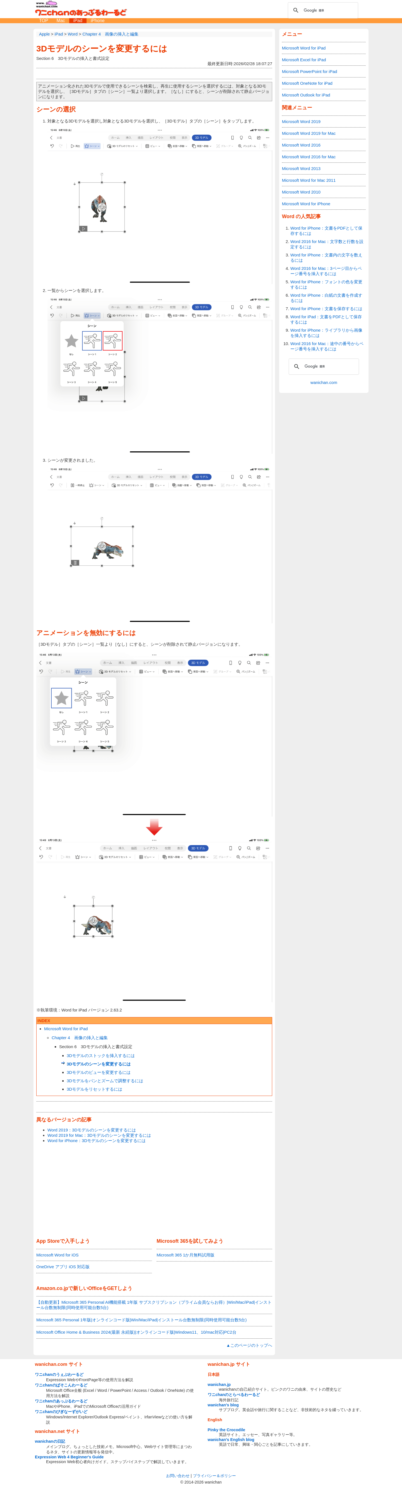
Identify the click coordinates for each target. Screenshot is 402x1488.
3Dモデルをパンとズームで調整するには (105, 1080)
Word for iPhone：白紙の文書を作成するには (326, 298)
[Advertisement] (154, 1191)
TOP (43, 20)
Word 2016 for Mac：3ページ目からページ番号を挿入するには (326, 271)
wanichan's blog (223, 1405)
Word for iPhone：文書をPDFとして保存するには (326, 231)
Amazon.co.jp (52, 1288)
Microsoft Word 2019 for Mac (309, 133)
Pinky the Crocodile (226, 1430)
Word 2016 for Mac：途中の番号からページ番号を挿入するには (326, 346)
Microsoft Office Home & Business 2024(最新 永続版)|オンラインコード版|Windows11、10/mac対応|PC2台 (136, 1332)
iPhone (98, 20)
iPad (77, 20)
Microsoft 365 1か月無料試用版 (186, 1255)
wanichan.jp (219, 1384)
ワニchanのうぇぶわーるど (59, 1374)
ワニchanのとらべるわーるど (234, 1394)
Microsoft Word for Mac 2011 (309, 180)
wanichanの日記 (50, 1441)
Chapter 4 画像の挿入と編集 (80, 1037)
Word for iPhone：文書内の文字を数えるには (326, 258)
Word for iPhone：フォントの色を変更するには (326, 284)
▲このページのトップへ (249, 1345)
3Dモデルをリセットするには (94, 1089)
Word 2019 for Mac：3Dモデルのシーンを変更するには (99, 1135)
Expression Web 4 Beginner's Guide (69, 1457)
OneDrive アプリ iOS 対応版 (63, 1266)
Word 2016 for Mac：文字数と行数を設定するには (326, 244)
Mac (61, 20)
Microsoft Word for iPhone (306, 203)
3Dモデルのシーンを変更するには (101, 48)
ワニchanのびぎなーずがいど (61, 1411)
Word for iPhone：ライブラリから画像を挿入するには (326, 333)
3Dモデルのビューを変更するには (99, 1072)
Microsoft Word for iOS (57, 1255)
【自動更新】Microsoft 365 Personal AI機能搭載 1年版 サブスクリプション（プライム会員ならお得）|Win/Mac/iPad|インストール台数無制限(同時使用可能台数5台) (154, 1305)
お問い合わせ (178, 1475)
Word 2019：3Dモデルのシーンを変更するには (91, 1130)
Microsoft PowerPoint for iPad (309, 71)
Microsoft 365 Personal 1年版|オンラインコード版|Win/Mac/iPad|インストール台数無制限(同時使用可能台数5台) (141, 1319)
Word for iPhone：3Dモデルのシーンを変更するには (96, 1140)
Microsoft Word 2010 (301, 192)
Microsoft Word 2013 (301, 168)
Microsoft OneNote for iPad (307, 83)
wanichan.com (323, 382)
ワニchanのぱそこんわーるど (61, 1385)
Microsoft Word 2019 (301, 121)
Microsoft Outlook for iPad (306, 95)
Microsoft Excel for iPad (304, 59)
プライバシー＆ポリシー (214, 1475)
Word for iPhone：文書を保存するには (326, 308)
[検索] (322, 10)
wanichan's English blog (231, 1439)
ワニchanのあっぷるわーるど (61, 1401)
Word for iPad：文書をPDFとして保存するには (326, 319)
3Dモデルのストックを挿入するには (101, 1055)
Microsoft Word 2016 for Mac (309, 156)
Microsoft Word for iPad (66, 1028)
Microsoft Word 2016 (301, 145)
